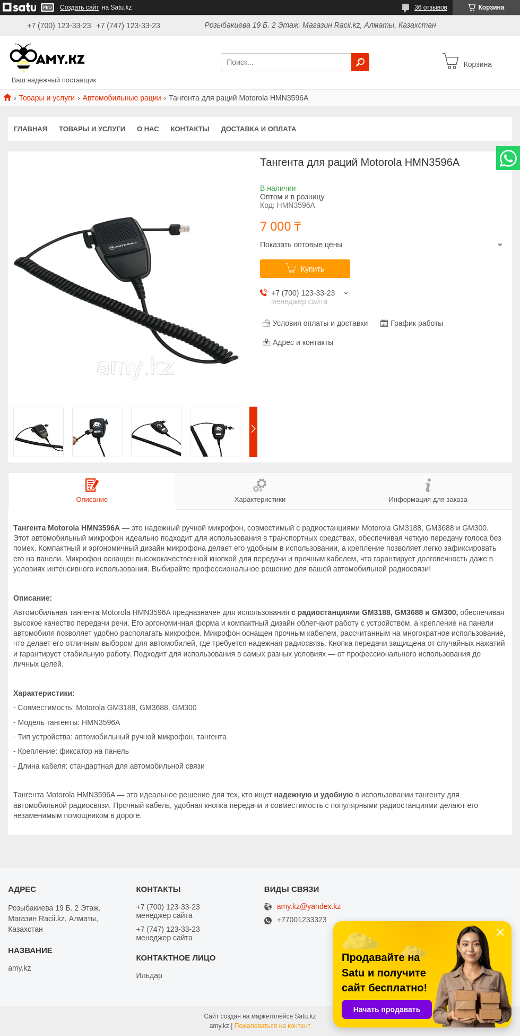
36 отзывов (430, 7)
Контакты (190, 129)
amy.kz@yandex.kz (309, 907)
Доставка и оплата (258, 129)
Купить (312, 269)
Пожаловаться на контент (272, 1026)
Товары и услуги (47, 98)
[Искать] (360, 62)
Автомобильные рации (122, 98)
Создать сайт (79, 7)
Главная (30, 129)
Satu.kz (305, 1016)
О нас (148, 129)
